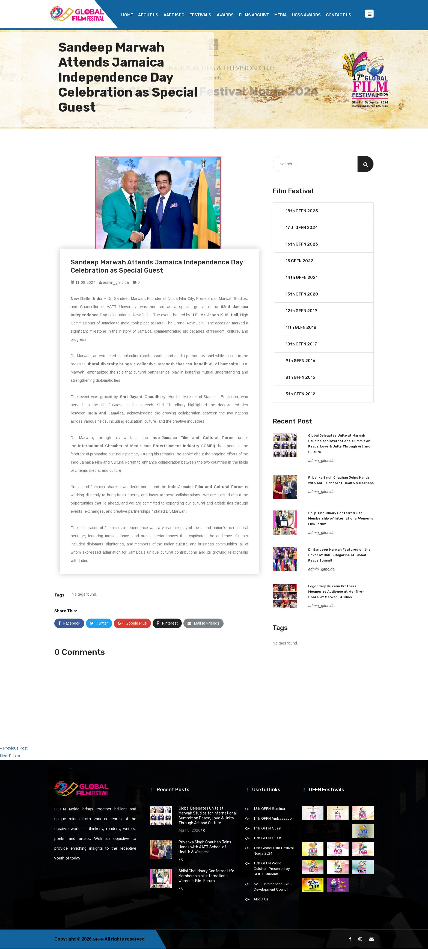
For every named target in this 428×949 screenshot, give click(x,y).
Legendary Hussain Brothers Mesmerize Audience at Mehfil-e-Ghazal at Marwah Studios (336, 591)
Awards (225, 15)
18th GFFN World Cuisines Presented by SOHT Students (272, 868)
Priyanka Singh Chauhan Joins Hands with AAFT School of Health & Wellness (205, 847)
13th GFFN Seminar (269, 809)
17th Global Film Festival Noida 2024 (274, 851)
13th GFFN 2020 (302, 294)
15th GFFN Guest (267, 838)
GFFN (99, 939)
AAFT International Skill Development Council (272, 887)
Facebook (69, 623)
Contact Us (338, 15)
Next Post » (10, 756)
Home (127, 15)
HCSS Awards (306, 15)
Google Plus (132, 623)
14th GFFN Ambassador (273, 819)
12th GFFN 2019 (301, 311)
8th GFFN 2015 (300, 377)
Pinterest (167, 623)
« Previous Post (14, 748)
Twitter (99, 623)
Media (280, 15)
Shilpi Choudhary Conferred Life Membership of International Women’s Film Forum (340, 518)
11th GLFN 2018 (301, 327)
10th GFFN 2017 (301, 344)
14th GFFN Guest (267, 828)
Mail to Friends (203, 623)
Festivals (200, 15)
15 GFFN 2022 (299, 261)
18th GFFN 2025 (302, 211)
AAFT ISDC (174, 15)
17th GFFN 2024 (302, 227)
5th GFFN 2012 (300, 394)
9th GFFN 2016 (300, 361)
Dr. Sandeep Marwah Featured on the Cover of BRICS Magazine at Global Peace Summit (339, 555)
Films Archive (254, 15)
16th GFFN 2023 (302, 244)
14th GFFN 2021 (301, 277)
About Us (148, 15)
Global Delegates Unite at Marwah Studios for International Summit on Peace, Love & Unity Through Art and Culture (208, 816)
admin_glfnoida (114, 282)
